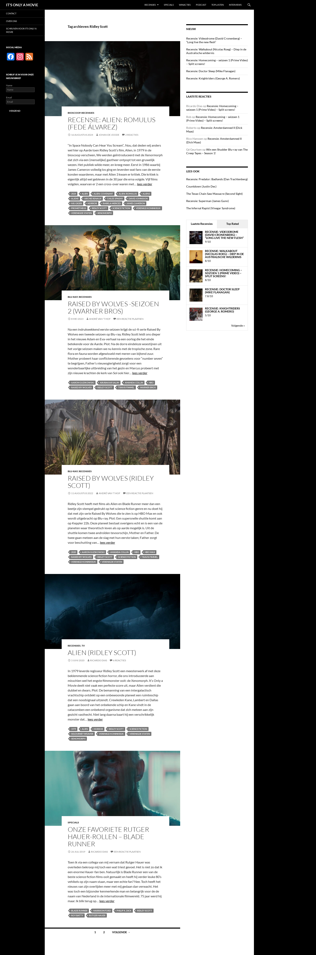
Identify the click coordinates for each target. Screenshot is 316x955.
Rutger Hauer (97, 915)
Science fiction (121, 208)
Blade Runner (79, 910)
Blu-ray (73, 296)
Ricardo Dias (98, 660)
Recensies (150, 4)
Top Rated (232, 223)
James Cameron (135, 203)
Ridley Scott (99, 208)
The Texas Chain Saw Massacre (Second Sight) (214, 193)
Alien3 (146, 193)
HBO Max (150, 552)
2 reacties (131, 134)
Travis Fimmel (126, 387)
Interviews (235, 4)
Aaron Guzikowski (82, 382)
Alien (85, 193)
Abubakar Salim (109, 382)
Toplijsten (217, 4)
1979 (73, 729)
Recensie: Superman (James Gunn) (207, 201)
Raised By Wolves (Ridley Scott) (111, 481)
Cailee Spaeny (115, 198)
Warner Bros (148, 387)
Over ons (11, 21)
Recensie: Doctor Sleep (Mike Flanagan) (210, 71)
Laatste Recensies (202, 223)
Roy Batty (77, 915)
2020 (73, 552)
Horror (92, 203)
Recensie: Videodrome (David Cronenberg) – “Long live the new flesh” (214, 40)
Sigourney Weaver (82, 733)
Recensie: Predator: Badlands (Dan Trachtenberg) (217, 179)
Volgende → (121, 932)
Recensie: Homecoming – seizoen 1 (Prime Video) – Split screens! (212, 107)
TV (83, 645)
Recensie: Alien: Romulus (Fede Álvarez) (111, 123)
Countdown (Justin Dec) (201, 186)
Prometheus (78, 208)
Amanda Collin (134, 382)
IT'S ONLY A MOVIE (22, 5)
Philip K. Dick (123, 910)
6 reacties (119, 660)
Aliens (75, 198)
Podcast (201, 4)
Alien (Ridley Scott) (102, 652)
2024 (73, 193)
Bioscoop (74, 112)
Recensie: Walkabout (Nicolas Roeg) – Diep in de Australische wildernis (224, 254)
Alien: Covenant (103, 193)
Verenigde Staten (81, 213)
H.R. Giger (76, 203)
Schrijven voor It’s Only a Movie (21, 30)
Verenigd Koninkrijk (148, 208)
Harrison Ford (102, 910)
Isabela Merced (112, 203)
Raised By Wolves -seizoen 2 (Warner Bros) (113, 307)
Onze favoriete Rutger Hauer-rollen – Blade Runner (108, 836)
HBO (151, 382)
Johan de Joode (109, 134)
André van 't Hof (100, 318)
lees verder (144, 184)
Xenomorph (104, 213)
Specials (169, 4)
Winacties (185, 4)
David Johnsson (138, 198)
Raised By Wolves (81, 387)
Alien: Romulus (128, 193)
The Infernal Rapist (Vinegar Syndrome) (210, 208)
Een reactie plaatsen (130, 318)
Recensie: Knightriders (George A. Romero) (213, 78)
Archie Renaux (92, 198)
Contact (11, 13)
